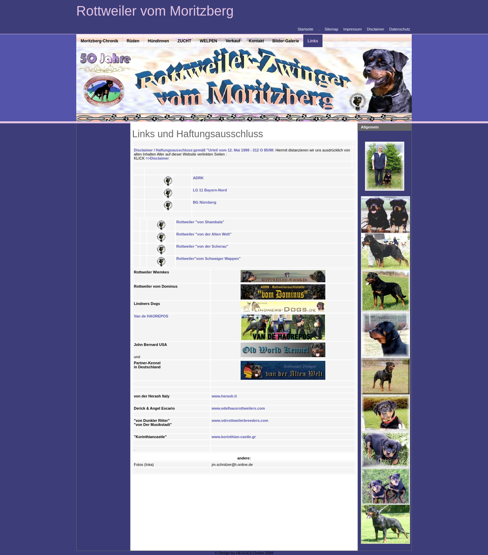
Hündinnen (158, 41)
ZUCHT (184, 41)
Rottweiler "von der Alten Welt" (203, 234)
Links (312, 41)
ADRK (198, 178)
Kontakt (256, 41)
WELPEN (208, 41)
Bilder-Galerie (285, 41)
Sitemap (331, 29)
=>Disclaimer (157, 158)
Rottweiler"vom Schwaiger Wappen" (208, 258)
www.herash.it (224, 396)
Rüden (133, 41)
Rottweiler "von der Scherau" (202, 246)
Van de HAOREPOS (151, 316)
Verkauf (233, 41)
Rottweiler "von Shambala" (200, 222)
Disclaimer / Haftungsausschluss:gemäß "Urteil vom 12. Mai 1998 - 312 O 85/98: (205, 150)
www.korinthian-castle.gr (233, 437)
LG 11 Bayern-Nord (210, 190)
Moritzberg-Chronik (99, 41)
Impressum (352, 29)
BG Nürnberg (204, 202)
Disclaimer (375, 29)
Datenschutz (399, 29)
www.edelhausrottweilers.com (238, 408)
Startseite (305, 29)
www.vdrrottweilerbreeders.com (239, 420)
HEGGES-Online (250, 553)
